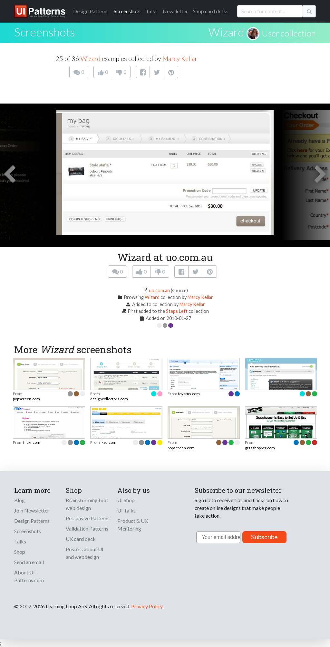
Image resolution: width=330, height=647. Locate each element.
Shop (19, 552)
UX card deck (81, 539)
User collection (289, 33)
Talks (152, 11)
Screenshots (127, 11)
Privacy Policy (146, 606)
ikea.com (108, 442)
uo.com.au (159, 290)
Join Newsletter (31, 510)
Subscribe (264, 537)
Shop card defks (210, 11)
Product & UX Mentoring (132, 525)
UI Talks (126, 510)
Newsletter (175, 11)
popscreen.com (26, 398)
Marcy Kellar (179, 58)
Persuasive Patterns (88, 518)
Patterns (91, 11)
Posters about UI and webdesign (84, 553)
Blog (19, 500)
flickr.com (31, 442)
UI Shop (126, 500)
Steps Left (177, 311)
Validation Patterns (87, 528)
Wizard (226, 32)
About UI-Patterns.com (29, 576)
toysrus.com (189, 393)
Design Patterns (32, 521)
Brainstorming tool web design (87, 504)
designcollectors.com (109, 398)
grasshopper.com (260, 447)
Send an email (29, 562)
